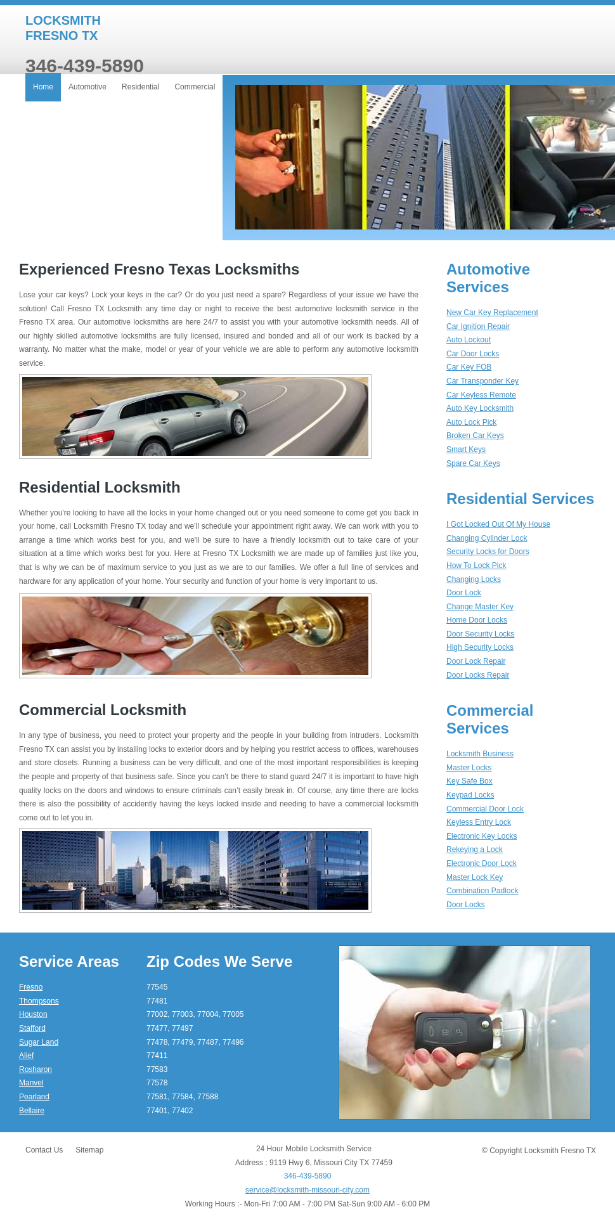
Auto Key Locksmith (480, 408)
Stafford (32, 1028)
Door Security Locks (480, 634)
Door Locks (465, 904)
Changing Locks (473, 579)
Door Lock (463, 592)
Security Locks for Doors (487, 551)
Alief (26, 1055)
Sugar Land (38, 1042)
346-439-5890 (308, 1176)
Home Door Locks (476, 620)
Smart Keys (466, 449)
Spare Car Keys (473, 463)
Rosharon (35, 1069)
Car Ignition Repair (478, 326)
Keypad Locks (470, 795)
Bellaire (31, 1110)
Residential (140, 86)
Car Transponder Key (482, 381)
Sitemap (89, 1150)
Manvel (31, 1082)
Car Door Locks (472, 353)
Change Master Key (480, 606)
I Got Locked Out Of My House (498, 524)
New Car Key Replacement (492, 312)
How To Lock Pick (476, 565)
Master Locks (468, 767)
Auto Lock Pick (471, 422)
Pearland (34, 1096)
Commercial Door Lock (485, 808)
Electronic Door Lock (481, 863)
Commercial (194, 86)
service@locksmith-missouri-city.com (307, 1189)
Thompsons (39, 1001)
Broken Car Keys (475, 435)
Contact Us (44, 1150)
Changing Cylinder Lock (486, 538)
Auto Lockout (468, 339)
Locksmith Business (480, 753)
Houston (33, 1014)
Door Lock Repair (475, 661)
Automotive (87, 86)
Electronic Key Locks (481, 836)
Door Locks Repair (477, 675)
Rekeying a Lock (474, 849)
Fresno (30, 987)
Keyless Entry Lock (478, 822)
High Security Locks (480, 647)
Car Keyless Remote (481, 395)
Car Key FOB (468, 367)
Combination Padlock (482, 890)
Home (43, 86)
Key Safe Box (469, 781)
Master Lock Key (474, 877)
